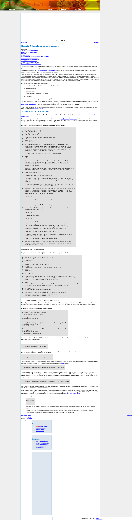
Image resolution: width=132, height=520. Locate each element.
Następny (96, 42)
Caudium (23, 53)
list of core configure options (69, 118)
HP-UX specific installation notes (30, 59)
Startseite (12, 9)
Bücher (50, 9)
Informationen (40, 429)
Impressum (78, 9)
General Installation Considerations (46, 70)
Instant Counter (41, 425)
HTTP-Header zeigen (42, 440)
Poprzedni (24, 42)
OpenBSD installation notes (29, 61)
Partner (63, 9)
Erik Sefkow (99, 517)
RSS (37, 9)
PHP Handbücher (41, 444)
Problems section (38, 108)
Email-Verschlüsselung (42, 441)
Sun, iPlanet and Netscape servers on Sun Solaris (35, 56)
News (25, 9)
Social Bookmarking (42, 443)
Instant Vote (40, 426)
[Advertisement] (37, 27)
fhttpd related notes (26, 55)
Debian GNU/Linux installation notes (31, 64)
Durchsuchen (40, 446)
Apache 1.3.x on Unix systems (29, 50)
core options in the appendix (29, 104)
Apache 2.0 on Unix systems (29, 52)
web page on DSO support (74, 392)
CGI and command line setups (29, 58)
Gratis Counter (40, 428)
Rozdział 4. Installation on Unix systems (40, 46)
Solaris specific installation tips (30, 62)
